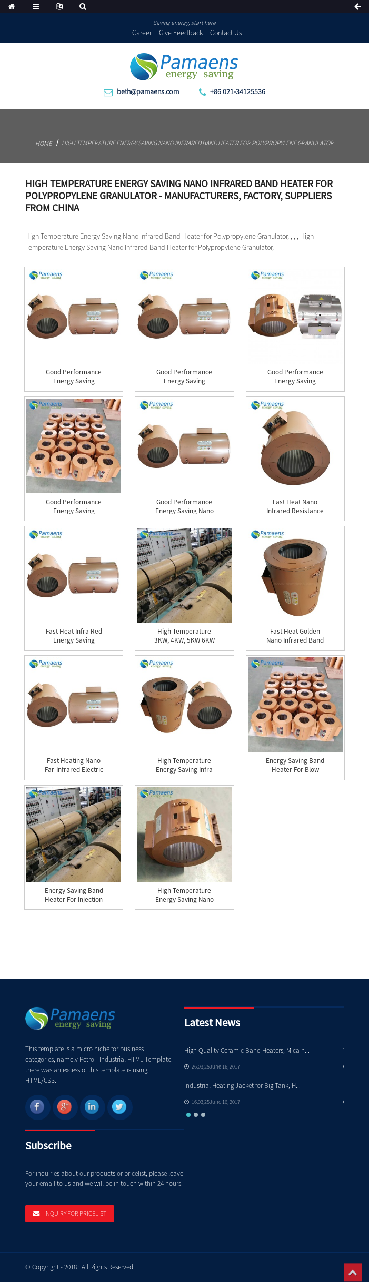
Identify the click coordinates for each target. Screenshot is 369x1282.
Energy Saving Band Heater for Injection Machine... (74, 899)
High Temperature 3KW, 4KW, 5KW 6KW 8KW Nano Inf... (184, 640)
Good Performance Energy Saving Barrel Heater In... (184, 381)
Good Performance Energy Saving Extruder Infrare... (295, 381)
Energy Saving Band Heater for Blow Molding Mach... (295, 769)
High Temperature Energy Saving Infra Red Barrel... (184, 769)
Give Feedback (181, 32)
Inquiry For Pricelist (75, 1213)
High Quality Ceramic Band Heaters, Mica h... (247, 1050)
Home (43, 143)
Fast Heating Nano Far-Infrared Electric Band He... (74, 769)
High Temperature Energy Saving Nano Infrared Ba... (184, 899)
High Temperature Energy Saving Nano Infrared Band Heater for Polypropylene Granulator (198, 143)
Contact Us (226, 32)
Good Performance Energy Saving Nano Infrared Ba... (184, 511)
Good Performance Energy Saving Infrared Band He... (74, 381)
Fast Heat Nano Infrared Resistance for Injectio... (295, 511)
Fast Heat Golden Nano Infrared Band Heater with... (295, 640)
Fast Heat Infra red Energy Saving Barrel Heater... (74, 640)
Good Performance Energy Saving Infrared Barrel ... (74, 511)
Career (142, 32)
